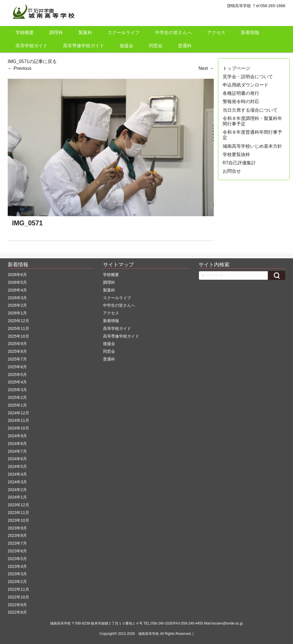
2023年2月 (17, 581)
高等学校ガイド (31, 45)
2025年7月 (17, 359)
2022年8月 (17, 612)
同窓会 (156, 45)
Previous (19, 68)
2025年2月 (17, 397)
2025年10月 (18, 336)
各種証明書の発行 (241, 93)
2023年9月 (17, 528)
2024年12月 (18, 413)
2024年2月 (17, 489)
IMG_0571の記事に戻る (32, 61)
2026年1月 (17, 313)
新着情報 (250, 32)
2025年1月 (17, 405)
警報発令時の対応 (241, 101)
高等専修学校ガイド (83, 45)
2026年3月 (17, 298)
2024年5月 (17, 466)
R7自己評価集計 (239, 162)
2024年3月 (17, 482)
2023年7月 (17, 543)
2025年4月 (17, 382)
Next (206, 68)
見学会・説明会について (248, 76)
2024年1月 (17, 497)
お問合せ (232, 171)
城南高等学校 (148, 634)
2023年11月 (18, 512)
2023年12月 (18, 505)
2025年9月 (17, 343)
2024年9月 (17, 436)
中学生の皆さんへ (173, 32)
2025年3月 (17, 389)
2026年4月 (17, 290)
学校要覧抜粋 (236, 154)
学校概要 (24, 32)
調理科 (56, 32)
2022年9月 (17, 604)
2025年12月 (18, 320)
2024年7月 (17, 451)
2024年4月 (17, 474)
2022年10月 (18, 597)
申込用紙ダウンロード (245, 84)
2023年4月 (17, 566)
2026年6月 (17, 274)
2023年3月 (17, 574)
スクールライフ (124, 32)
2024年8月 (17, 443)
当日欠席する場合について (250, 110)
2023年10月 (18, 520)
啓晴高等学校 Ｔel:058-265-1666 (256, 5)
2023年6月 (17, 551)
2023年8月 (17, 535)
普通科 (185, 45)
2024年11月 (18, 420)
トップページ (236, 68)
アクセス (216, 32)
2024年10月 (18, 428)
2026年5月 (17, 282)
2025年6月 (17, 367)
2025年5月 (17, 374)
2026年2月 (17, 305)
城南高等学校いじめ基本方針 (252, 146)
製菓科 (85, 32)
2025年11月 (18, 328)
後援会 (126, 45)
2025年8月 (17, 351)
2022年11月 (18, 589)
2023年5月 (17, 558)
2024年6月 (17, 458)
